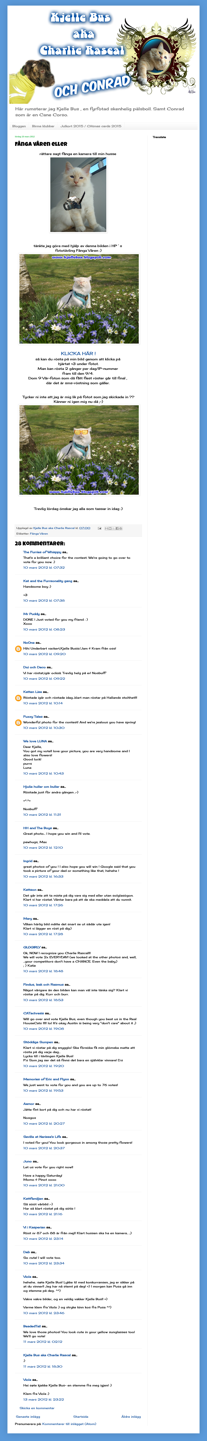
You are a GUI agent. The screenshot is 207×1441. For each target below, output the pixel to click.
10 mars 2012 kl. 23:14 (43, 1239)
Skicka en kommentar (37, 1408)
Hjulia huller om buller (41, 787)
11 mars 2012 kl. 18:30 (42, 1366)
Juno (27, 1161)
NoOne (28, 642)
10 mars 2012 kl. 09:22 (44, 678)
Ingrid (27, 861)
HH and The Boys (37, 828)
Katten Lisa (32, 692)
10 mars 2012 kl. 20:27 (44, 1123)
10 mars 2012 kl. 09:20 (44, 654)
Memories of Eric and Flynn (46, 1079)
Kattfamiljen (33, 1198)
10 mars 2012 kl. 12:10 (43, 847)
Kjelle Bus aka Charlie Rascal (47, 1355)
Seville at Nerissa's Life (42, 1137)
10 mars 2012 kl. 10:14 (43, 703)
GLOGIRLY (31, 947)
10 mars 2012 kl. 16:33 (43, 876)
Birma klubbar (43, 126)
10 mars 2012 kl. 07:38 (44, 600)
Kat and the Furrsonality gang (47, 581)
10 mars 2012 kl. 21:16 (42, 1214)
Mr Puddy (31, 614)
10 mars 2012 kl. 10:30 (44, 728)
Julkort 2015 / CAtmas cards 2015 (91, 126)
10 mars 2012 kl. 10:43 (43, 773)
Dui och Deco (34, 667)
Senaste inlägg (28, 1416)
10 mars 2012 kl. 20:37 (44, 1148)
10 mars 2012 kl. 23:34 (43, 1263)
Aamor (28, 1104)
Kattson (29, 890)
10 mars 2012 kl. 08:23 (44, 629)
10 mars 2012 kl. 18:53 (43, 1000)
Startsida (80, 1416)
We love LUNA (35, 741)
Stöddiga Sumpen (38, 1042)
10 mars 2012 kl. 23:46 (43, 1313)
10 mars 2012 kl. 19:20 (43, 1066)
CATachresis (33, 1013)
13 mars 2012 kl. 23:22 (43, 1399)
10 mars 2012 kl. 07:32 (44, 567)
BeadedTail (32, 1326)
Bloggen (19, 126)
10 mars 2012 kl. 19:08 (43, 1029)
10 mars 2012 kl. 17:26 (43, 905)
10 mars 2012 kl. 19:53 (43, 1090)
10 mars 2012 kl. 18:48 (43, 971)
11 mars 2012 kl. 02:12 (42, 1342)
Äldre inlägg (131, 1416)
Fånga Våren (39, 533)
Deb (26, 1252)
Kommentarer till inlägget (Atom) (69, 1424)
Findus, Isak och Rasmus (43, 984)
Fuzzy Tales (33, 716)
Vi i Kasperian (34, 1227)
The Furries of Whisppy (42, 552)
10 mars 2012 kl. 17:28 (43, 934)
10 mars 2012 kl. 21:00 (44, 1185)
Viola (27, 1277)
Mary (27, 918)
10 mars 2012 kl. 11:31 (42, 814)
